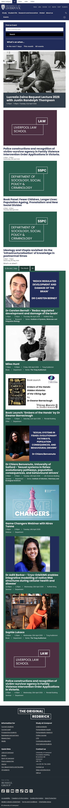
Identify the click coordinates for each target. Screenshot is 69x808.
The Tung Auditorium (38, 370)
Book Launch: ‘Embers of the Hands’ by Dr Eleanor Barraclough (33, 414)
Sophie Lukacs (15, 632)
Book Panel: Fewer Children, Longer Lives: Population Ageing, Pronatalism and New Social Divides (30, 202)
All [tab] (32, 268)
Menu (64, 17)
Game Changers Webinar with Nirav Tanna (29, 525)
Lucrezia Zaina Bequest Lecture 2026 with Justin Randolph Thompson (33, 98)
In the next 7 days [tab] (11, 268)
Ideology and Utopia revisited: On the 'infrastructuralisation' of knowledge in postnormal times (29, 253)
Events (6, 17)
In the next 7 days (14, 46)
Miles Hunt (12, 364)
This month (28, 46)
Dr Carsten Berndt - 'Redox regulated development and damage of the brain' (32, 312)
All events (39, 46)
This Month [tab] (24, 268)
